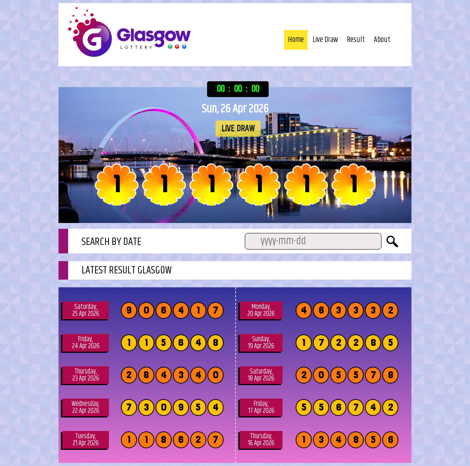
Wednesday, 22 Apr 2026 (86, 407)
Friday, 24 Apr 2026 (86, 343)
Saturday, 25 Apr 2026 (85, 310)
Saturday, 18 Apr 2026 (261, 375)
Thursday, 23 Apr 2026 (85, 375)
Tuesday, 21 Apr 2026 (86, 440)
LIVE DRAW (238, 129)
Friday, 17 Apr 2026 (261, 407)
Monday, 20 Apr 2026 (261, 310)
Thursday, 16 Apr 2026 (261, 440)
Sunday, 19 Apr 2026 (261, 343)
